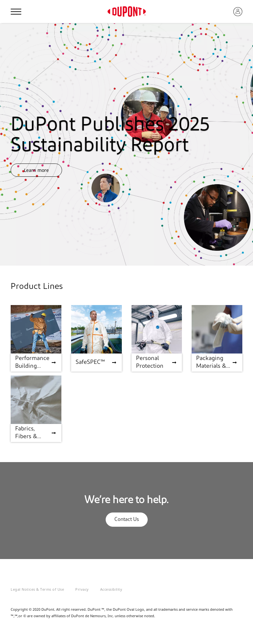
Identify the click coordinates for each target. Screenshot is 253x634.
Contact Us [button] (126, 519)
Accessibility (111, 589)
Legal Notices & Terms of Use (37, 589)
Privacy (82, 589)
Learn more (36, 170)
